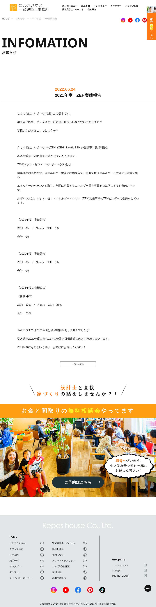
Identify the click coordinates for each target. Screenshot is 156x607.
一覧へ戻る (78, 364)
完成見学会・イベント (73, 9)
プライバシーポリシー (26, 578)
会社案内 (92, 9)
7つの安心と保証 (69, 566)
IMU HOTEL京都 (129, 575)
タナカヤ (129, 570)
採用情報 (69, 572)
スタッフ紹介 (131, 6)
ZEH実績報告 (69, 578)
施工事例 (85, 6)
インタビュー (100, 6)
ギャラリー (116, 6)
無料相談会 (69, 549)
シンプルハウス (129, 565)
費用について (69, 555)
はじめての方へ (69, 6)
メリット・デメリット (69, 560)
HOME (13, 537)
